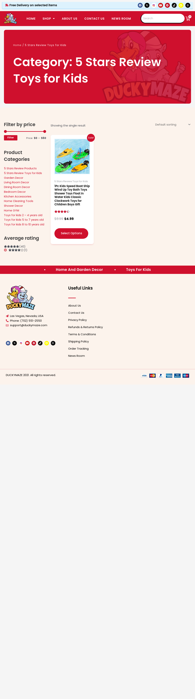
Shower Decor (13, 206)
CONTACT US (94, 19)
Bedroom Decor (15, 192)
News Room (121, 19)
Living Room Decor (16, 182)
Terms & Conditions (82, 334)
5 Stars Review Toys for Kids (23, 173)
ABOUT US (69, 19)
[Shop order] (172, 124)
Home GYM (11, 210)
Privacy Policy (77, 320)
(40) (15, 246)
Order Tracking (78, 349)
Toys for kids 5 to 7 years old (24, 220)
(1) (18, 250)
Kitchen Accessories (18, 196)
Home (31, 19)
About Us (74, 305)
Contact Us (76, 313)
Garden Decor (14, 178)
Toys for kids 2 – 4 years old (23, 215)
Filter (10, 137)
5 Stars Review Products (21, 168)
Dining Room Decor (17, 187)
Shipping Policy (78, 341)
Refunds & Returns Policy (85, 327)
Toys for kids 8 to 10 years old (24, 224)
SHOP (49, 18)
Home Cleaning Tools (19, 201)
